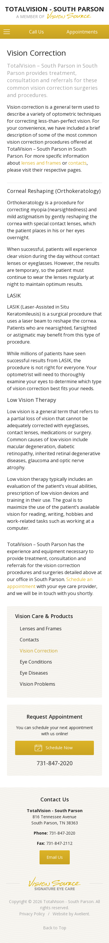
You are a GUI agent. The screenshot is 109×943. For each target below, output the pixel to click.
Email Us (55, 857)
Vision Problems (37, 684)
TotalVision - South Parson (68, 901)
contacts (77, 163)
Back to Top (54, 927)
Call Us (36, 32)
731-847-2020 (62, 833)
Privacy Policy (32, 913)
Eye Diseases (34, 673)
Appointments (82, 32)
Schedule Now (53, 747)
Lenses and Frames (41, 628)
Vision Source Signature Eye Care (54, 883)
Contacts (29, 639)
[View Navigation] (8, 32)
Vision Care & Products (44, 616)
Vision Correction (39, 651)
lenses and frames (41, 163)
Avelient (81, 913)
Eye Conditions (36, 662)
